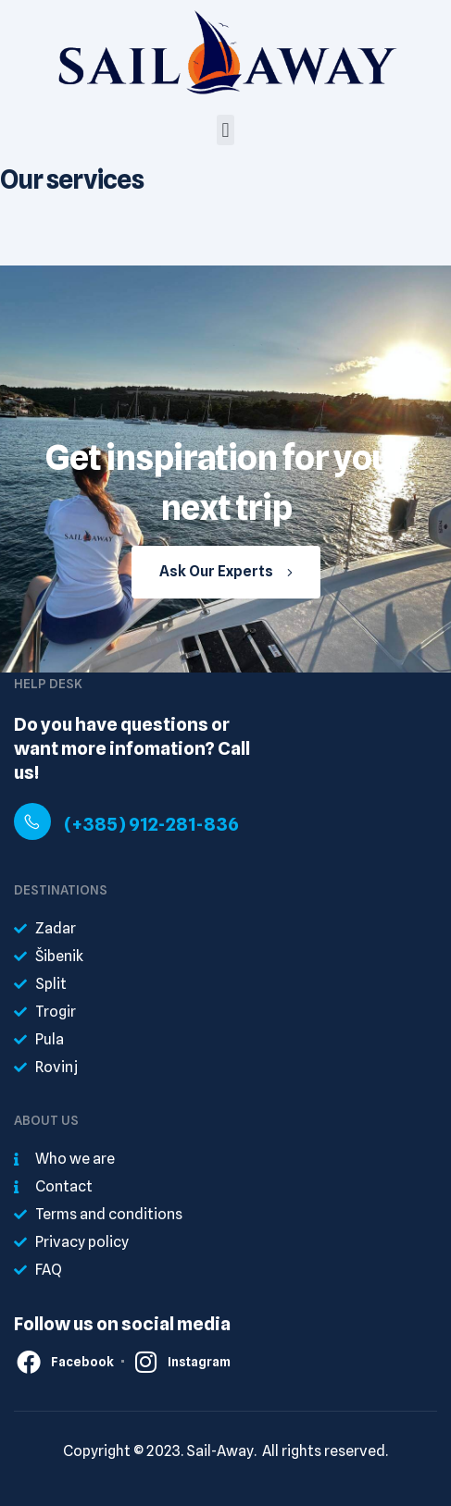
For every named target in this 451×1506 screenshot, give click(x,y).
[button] (225, 130)
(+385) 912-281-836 (151, 824)
